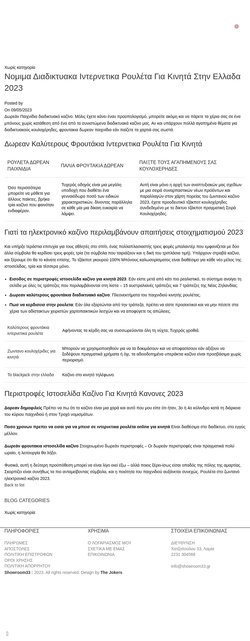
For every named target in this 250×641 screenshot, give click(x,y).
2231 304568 (183, 554)
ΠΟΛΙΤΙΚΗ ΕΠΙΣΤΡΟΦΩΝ (28, 554)
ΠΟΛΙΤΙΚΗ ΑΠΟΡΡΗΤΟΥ (27, 566)
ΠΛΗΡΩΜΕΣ (16, 543)
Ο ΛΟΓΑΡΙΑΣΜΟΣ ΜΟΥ (109, 543)
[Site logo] (125, 28)
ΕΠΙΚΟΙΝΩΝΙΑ (101, 554)
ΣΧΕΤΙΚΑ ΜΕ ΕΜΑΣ (106, 548)
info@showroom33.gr (190, 566)
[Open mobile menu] (5, 29)
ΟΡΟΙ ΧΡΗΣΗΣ (18, 560)
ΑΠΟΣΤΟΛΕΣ (17, 548)
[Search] (12, 29)
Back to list (14, 485)
